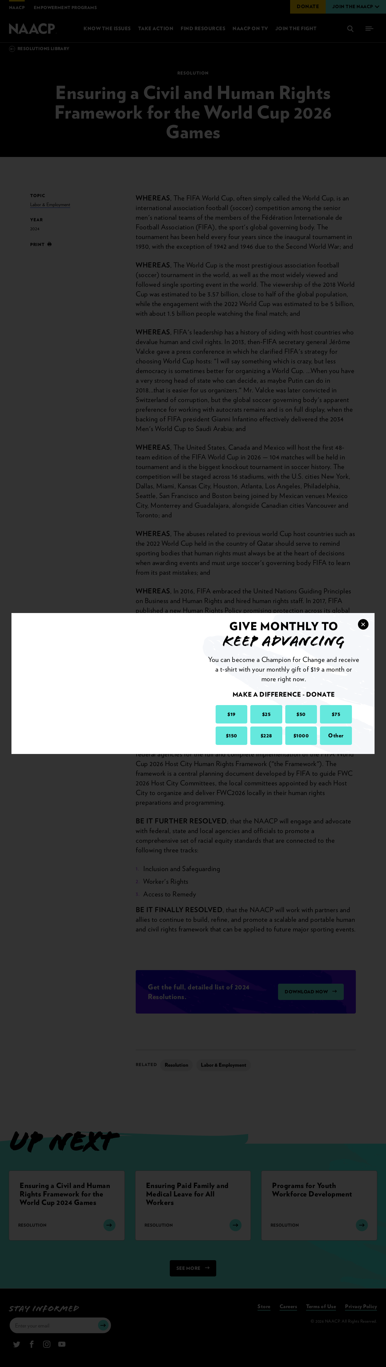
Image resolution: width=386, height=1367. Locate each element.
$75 (336, 714)
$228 (266, 735)
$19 (231, 714)
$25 (266, 714)
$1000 (301, 735)
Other (336, 735)
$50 (301, 714)
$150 (231, 735)
